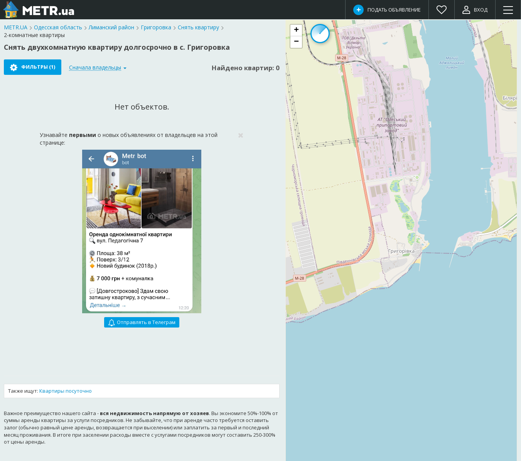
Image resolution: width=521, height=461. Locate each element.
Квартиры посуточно (65, 390)
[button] (296, 30)
